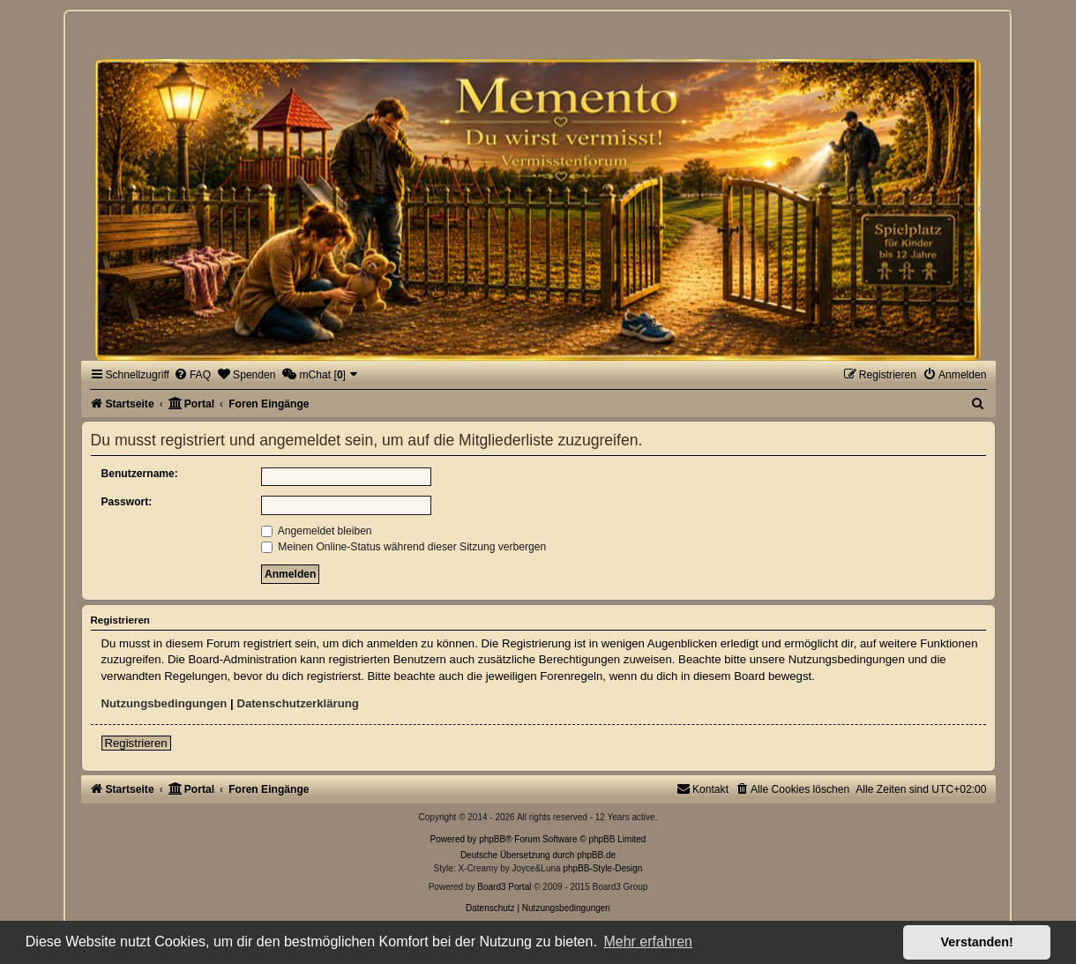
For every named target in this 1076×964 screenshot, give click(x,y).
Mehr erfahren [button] (647, 941)
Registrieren (136, 743)
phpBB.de (596, 855)
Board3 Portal (504, 887)
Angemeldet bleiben (316, 531)
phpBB (492, 839)
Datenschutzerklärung (297, 703)
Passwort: (127, 502)
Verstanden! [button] (977, 942)
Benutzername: (139, 473)
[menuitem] (192, 375)
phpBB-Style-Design (602, 868)
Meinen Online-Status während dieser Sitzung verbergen (403, 547)
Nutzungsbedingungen (164, 703)
